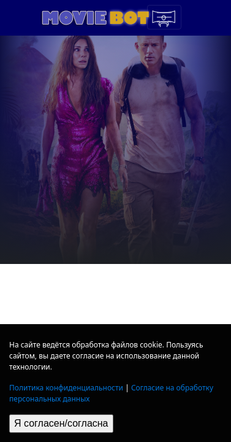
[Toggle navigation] (164, 17)
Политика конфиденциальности (66, 387)
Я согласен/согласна (61, 423)
